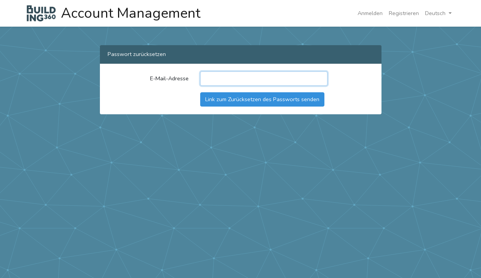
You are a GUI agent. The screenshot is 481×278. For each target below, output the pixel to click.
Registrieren (404, 13)
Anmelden (370, 13)
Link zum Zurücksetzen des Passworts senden (262, 99)
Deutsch (436, 13)
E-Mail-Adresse (169, 78)
